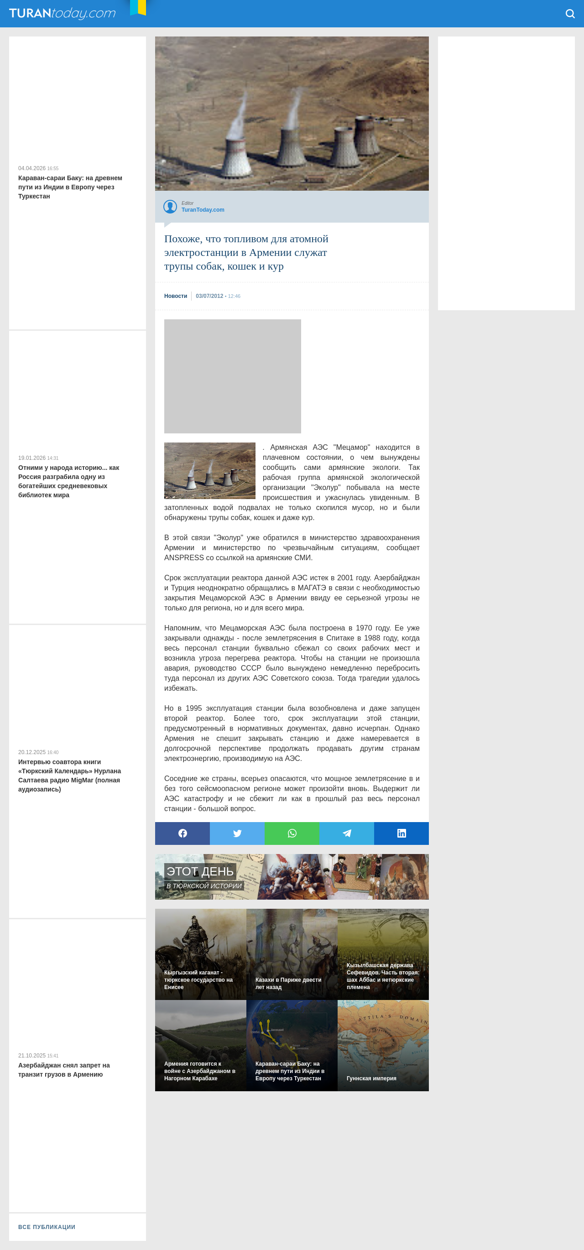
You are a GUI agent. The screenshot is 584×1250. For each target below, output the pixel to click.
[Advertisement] (232, 376)
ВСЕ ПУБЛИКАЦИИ (47, 1227)
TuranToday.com (63, 14)
